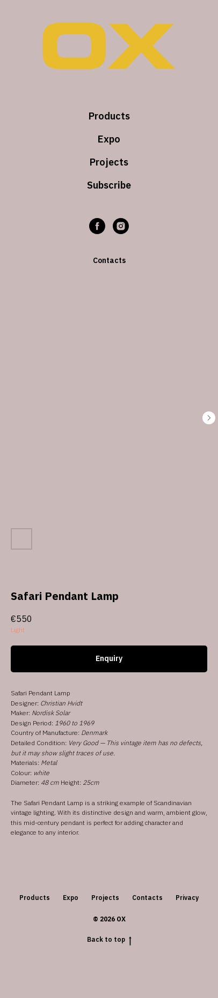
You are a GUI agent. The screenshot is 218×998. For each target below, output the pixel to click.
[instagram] (121, 226)
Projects (109, 162)
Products (109, 116)
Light (18, 630)
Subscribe (109, 185)
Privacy (187, 898)
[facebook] (97, 226)
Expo (109, 139)
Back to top (109, 939)
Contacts (147, 898)
